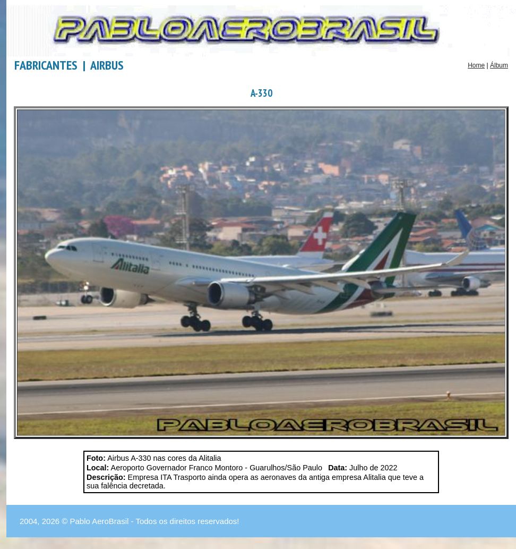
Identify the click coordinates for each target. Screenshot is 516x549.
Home (476, 65)
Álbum (499, 65)
